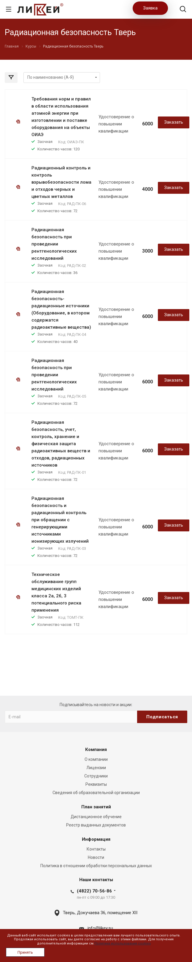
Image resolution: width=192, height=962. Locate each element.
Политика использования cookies (122, 943)
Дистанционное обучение (96, 816)
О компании (96, 759)
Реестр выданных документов (96, 825)
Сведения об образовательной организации (96, 792)
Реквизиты (96, 784)
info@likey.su (100, 928)
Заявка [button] (150, 8)
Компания (96, 749)
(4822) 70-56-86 (94, 891)
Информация (96, 839)
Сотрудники (96, 776)
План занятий (96, 807)
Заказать (173, 122)
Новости (96, 857)
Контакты (96, 849)
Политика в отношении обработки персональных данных (96, 865)
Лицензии (96, 767)
